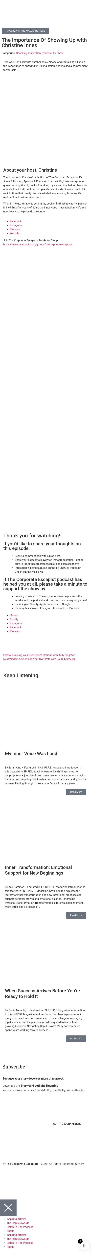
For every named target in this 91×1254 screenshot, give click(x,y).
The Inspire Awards (18, 1223)
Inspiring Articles (16, 1219)
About (10, 1231)
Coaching (21, 53)
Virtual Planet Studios (43, 1168)
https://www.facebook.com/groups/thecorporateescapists (37, 244)
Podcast (47, 53)
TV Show (58, 53)
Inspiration (34, 53)
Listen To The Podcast (20, 1227)
